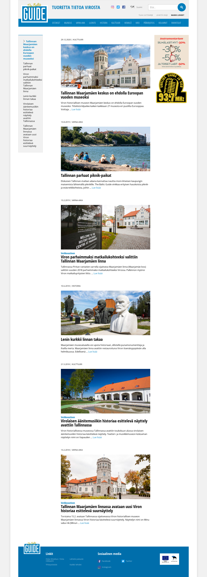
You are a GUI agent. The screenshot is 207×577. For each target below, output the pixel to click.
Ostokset (56, 22)
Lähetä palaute (76, 559)
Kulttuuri (115, 22)
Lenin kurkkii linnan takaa (29, 97)
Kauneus (68, 22)
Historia (103, 22)
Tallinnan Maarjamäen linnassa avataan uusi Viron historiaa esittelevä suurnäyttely (29, 136)
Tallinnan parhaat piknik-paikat (29, 66)
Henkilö (128, 22)
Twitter (129, 561)
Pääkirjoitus (149, 22)
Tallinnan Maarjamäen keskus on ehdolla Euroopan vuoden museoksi (30, 50)
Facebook (106, 561)
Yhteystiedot (51, 564)
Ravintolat (176, 22)
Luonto (92, 22)
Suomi (139, 7)
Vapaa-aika (80, 22)
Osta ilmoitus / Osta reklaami (55, 560)
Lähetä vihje (162, 15)
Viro (138, 22)
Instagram (106, 567)
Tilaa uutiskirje (146, 15)
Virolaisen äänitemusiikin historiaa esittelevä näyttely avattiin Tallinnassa (30, 112)
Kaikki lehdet (177, 15)
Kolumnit (163, 22)
